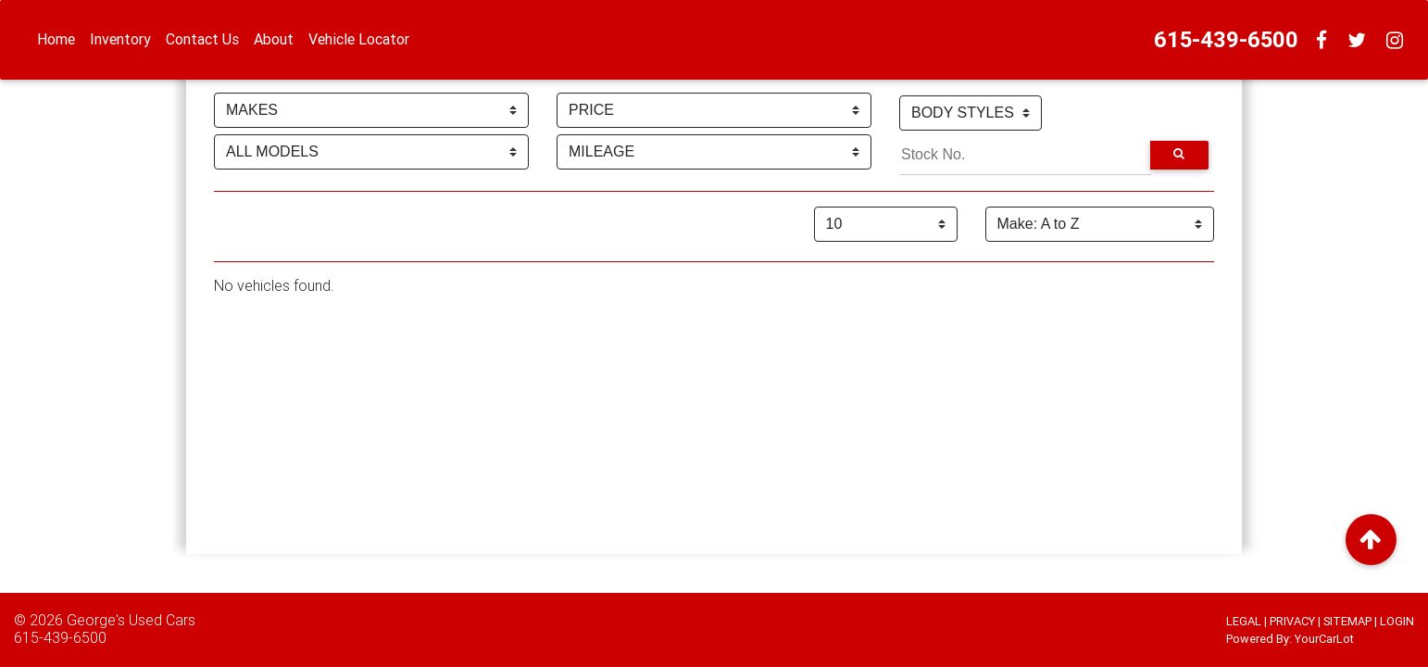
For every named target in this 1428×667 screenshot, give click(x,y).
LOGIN (1397, 621)
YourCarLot (1324, 639)
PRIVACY (1292, 621)
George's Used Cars (131, 619)
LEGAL (1243, 621)
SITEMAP (1347, 621)
